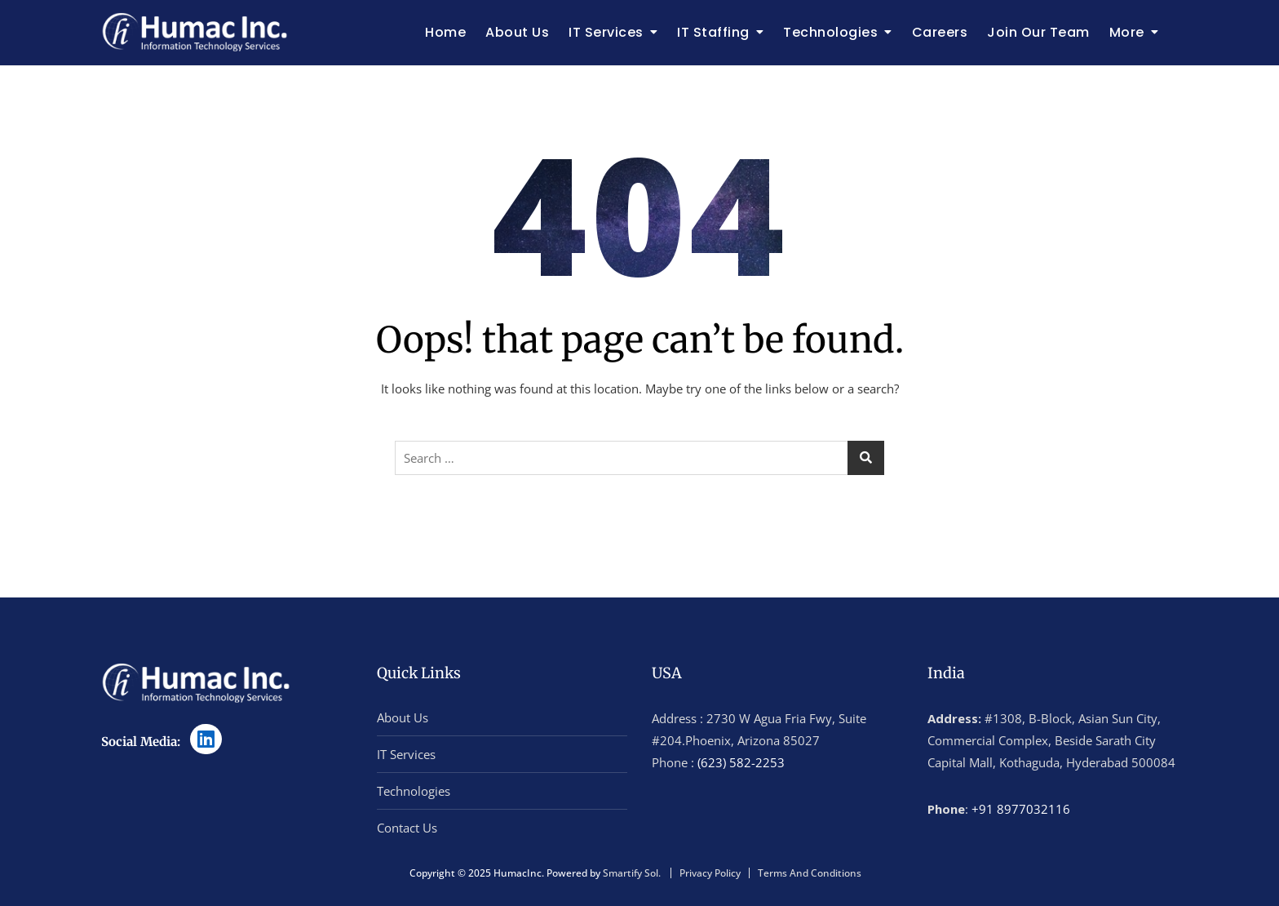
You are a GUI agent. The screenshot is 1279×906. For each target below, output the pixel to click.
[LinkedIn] (206, 739)
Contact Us (407, 827)
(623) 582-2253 (741, 762)
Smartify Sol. (632, 873)
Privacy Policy (710, 873)
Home (445, 32)
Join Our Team (1038, 32)
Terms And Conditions (809, 873)
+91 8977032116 (1020, 809)
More (1126, 32)
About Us (517, 32)
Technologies (830, 32)
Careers (940, 32)
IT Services (606, 32)
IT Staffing (713, 32)
